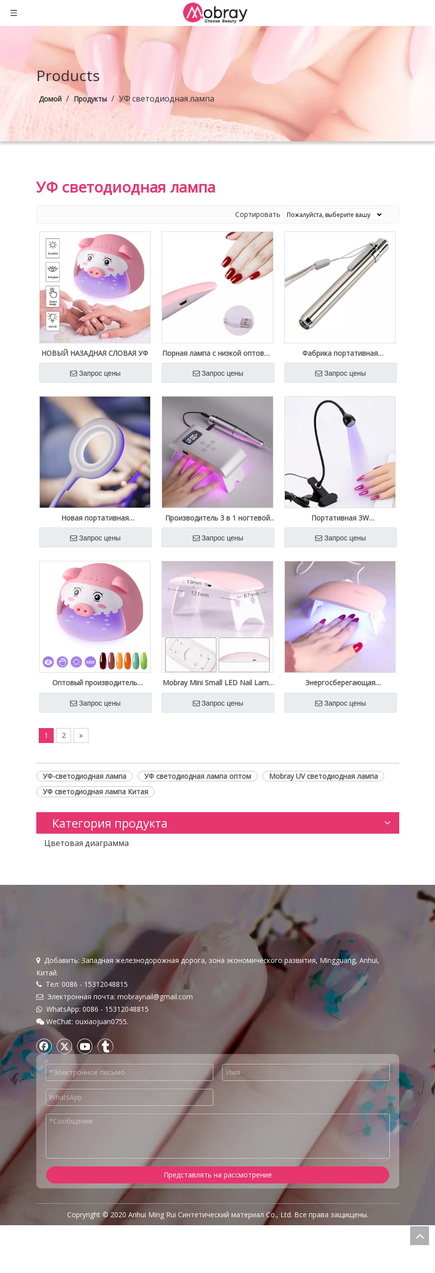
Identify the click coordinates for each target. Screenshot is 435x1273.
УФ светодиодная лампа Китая (95, 791)
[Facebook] (44, 1093)
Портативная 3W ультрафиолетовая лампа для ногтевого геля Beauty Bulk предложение (340, 518)
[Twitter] (65, 1093)
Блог (44, 949)
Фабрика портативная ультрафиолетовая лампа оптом (340, 353)
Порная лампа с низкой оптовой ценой (217, 353)
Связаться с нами (66, 960)
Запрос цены (95, 373)
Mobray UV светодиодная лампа (323, 776)
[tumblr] (105, 1093)
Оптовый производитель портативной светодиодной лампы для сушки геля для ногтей (95, 683)
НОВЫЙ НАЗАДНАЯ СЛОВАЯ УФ (94, 353)
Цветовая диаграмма (86, 843)
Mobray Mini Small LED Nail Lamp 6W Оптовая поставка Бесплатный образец (217, 683)
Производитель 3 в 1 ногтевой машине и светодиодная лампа (217, 518)
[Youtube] (85, 1093)
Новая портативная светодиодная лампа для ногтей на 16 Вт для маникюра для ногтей (95, 518)
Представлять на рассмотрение (218, 1222)
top (419, 1235)
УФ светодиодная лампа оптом (197, 776)
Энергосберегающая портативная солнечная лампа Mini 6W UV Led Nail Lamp (340, 683)
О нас (45, 937)
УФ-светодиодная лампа (84, 776)
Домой (47, 925)
